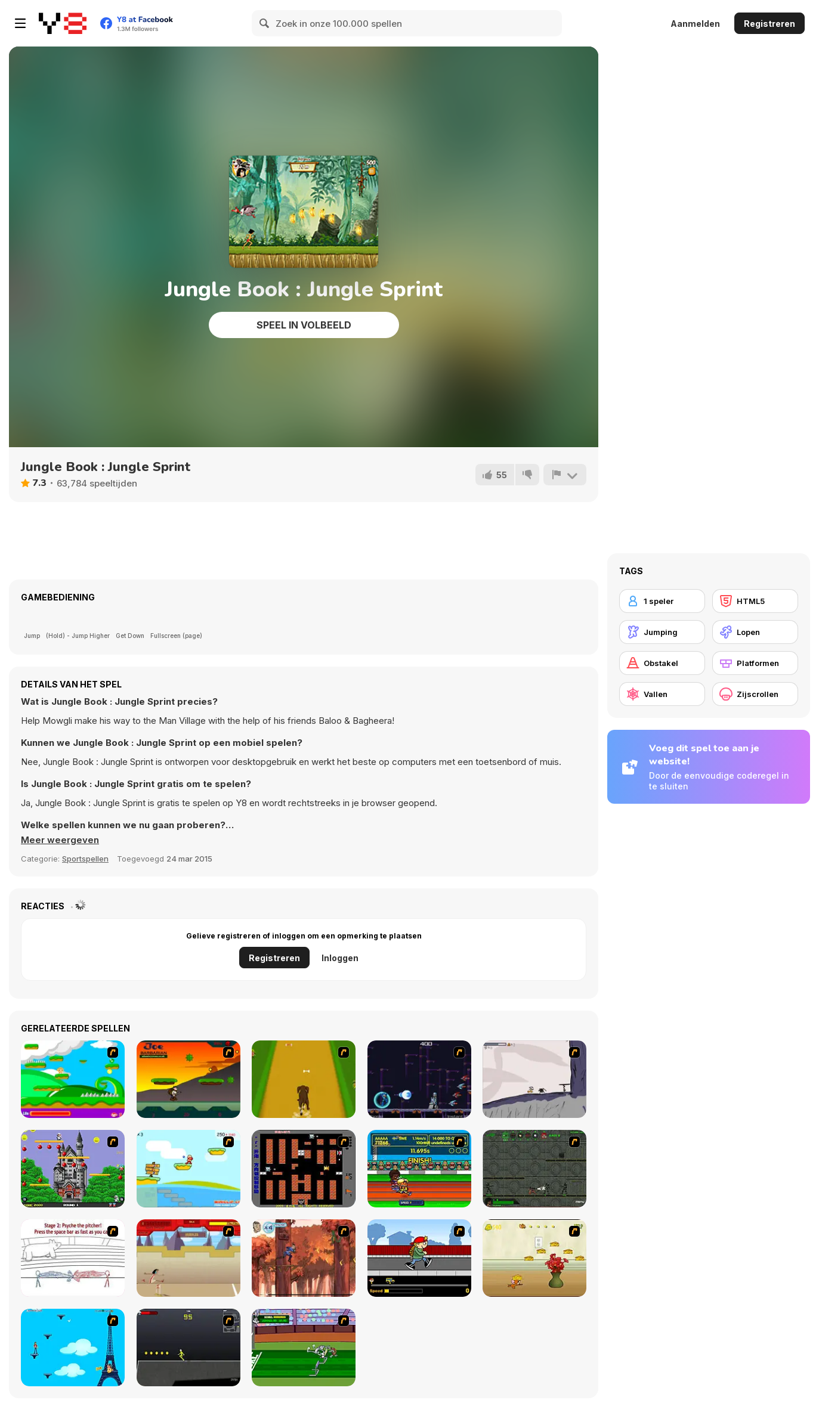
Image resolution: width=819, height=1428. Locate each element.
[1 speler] (662, 601)
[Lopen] (755, 632)
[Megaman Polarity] (419, 1079)
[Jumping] (662, 632)
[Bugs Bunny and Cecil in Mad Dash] (304, 1347)
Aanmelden (695, 23)
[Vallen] (662, 694)
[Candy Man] (73, 1079)
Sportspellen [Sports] (85, 858)
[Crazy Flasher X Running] (188, 1347)
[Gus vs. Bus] (419, 1258)
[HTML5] (755, 601)
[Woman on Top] (73, 1347)
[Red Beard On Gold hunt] (188, 1168)
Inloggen (340, 958)
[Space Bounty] (534, 1168)
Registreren (769, 23)
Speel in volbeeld (303, 325)
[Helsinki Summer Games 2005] (419, 1168)
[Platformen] (755, 663)
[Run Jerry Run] (534, 1258)
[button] (60, 840)
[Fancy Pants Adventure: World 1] (534, 1079)
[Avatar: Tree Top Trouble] (304, 1258)
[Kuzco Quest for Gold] (188, 1258)
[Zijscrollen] (755, 694)
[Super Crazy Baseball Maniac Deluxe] (73, 1258)
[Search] (265, 23)
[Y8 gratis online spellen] (62, 23)
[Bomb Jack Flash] (73, 1168)
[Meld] (564, 474)
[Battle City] (304, 1168)
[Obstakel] (662, 663)
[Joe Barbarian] (188, 1079)
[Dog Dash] (304, 1079)
